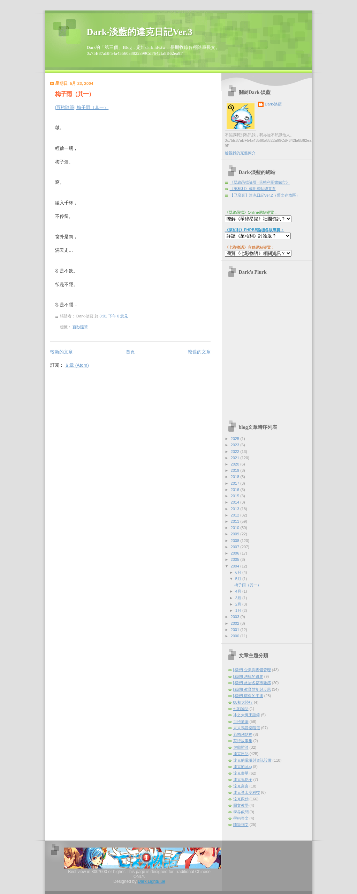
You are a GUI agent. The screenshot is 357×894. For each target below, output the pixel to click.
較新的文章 (61, 351)
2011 (236, 521)
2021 (236, 458)
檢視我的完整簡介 (240, 153)
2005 (236, 559)
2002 (236, 623)
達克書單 (241, 773)
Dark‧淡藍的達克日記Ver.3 (139, 32)
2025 (236, 439)
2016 (236, 490)
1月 (238, 610)
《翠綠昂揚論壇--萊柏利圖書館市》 (260, 182)
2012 (236, 515)
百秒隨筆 (80, 327)
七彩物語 (241, 708)
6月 (238, 572)
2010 (236, 528)
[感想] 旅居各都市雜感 (252, 683)
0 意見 (122, 316)
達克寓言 (241, 786)
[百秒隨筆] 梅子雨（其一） (82, 107)
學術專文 (241, 818)
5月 (238, 579)
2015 (236, 496)
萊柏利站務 (242, 734)
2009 (236, 534)
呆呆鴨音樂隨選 (246, 728)
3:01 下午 (107, 316)
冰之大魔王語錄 (246, 715)
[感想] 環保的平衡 (248, 696)
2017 (236, 483)
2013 (236, 509)
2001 (236, 630)
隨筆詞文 (241, 824)
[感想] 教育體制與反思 (252, 689)
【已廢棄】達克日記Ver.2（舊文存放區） (265, 195)
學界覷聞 (241, 812)
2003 (236, 617)
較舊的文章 (199, 351)
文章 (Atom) (77, 365)
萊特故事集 (242, 741)
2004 (236, 566)
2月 (238, 604)
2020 (236, 464)
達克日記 (241, 754)
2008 (236, 540)
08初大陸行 (243, 702)
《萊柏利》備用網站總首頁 (253, 188)
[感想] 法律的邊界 (248, 676)
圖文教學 (241, 805)
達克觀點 (241, 799)
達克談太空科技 (246, 792)
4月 (238, 591)
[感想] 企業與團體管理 (252, 670)
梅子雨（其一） (74, 94)
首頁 (130, 351)
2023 (236, 445)
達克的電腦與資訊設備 (252, 760)
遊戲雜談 (241, 747)
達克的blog (242, 766)
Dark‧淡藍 (273, 104)
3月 (238, 598)
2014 (236, 502)
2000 (236, 636)
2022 (236, 451)
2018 (236, 477)
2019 (236, 470)
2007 (236, 547)
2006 (236, 553)
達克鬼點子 (242, 779)
